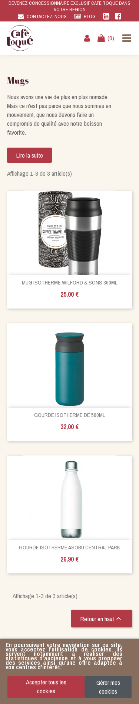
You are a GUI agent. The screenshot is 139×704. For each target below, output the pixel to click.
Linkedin (106, 16)
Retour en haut (101, 618)
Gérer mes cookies (108, 686)
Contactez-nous (47, 16)
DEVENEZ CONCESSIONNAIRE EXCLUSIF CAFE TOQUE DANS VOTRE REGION (69, 6)
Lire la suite (29, 155)
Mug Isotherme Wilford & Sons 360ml (70, 282)
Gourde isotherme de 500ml (69, 415)
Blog (90, 16)
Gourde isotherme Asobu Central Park (69, 547)
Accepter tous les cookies (46, 686)
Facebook (118, 16)
